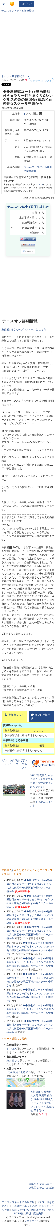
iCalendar (28, 251)
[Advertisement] (28, 43)
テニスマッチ (31, 1221)
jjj (24, 113)
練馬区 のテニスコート (42, 1183)
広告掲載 (38, 1213)
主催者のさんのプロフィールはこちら (23, 329)
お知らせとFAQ (20, 1209)
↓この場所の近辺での (19, 1072)
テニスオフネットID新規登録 (17, 10)
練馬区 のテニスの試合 (42, 1187)
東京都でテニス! (21, 76)
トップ (5, 76)
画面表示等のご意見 (42, 1209)
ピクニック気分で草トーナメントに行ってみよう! (14, 764)
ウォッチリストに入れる (41, 81)
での (13, 1060)
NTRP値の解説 (22, 1213)
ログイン (27, 3)
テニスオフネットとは (24, 1206)
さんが (11, 1048)
